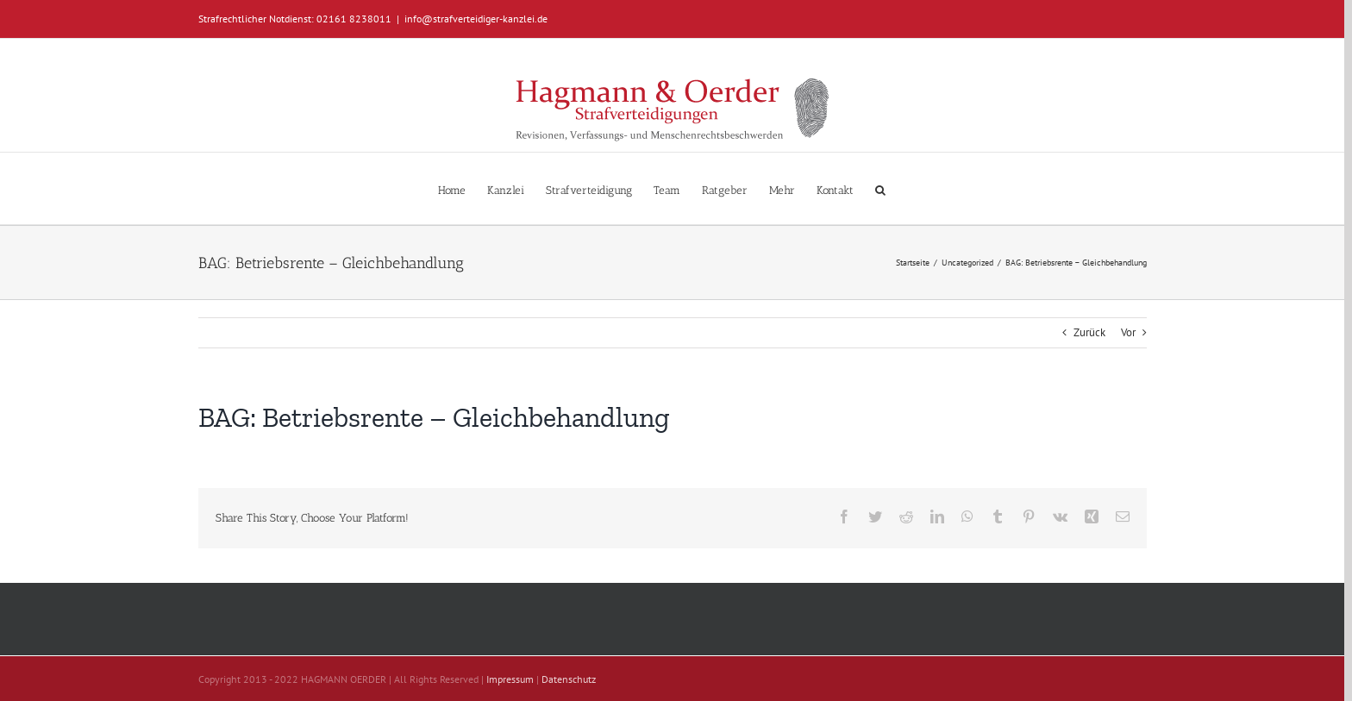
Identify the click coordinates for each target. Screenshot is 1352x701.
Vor (1128, 332)
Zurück (1089, 332)
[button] (880, 188)
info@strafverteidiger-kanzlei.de (476, 18)
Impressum (510, 679)
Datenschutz (568, 679)
